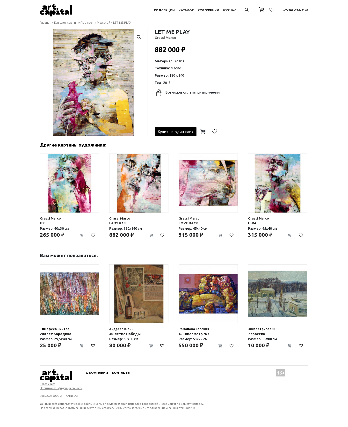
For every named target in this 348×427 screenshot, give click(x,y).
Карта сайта (47, 384)
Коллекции (164, 10)
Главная (45, 22)
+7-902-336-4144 (295, 10)
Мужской (103, 22)
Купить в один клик (175, 132)
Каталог (186, 10)
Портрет (87, 22)
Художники (208, 10)
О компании (97, 372)
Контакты (121, 372)
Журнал (229, 10)
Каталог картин (66, 22)
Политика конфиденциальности (61, 388)
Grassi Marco (165, 38)
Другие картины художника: (73, 144)
